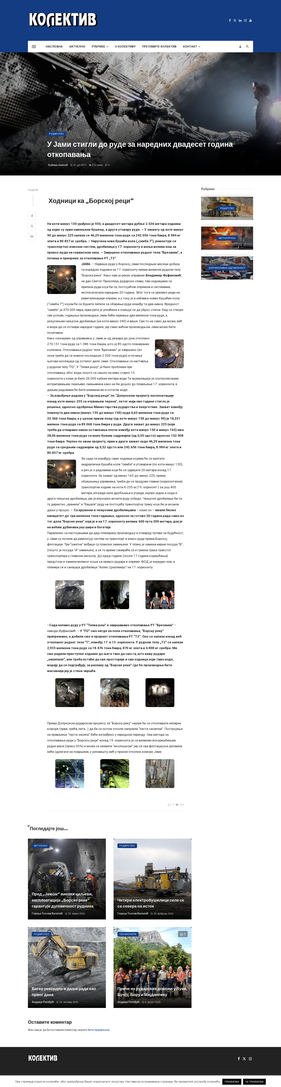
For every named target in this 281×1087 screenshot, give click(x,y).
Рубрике (98, 46)
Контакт (190, 46)
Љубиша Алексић (58, 165)
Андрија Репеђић (43, 1002)
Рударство (56, 134)
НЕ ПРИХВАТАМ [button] (254, 1081)
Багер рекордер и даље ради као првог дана (64, 992)
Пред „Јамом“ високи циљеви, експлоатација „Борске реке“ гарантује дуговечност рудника (62, 900)
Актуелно (77, 46)
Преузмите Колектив (159, 46)
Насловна (54, 46)
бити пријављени (99, 1029)
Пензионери (128, 934)
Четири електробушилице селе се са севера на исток (150, 903)
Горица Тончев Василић (47, 913)
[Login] (240, 46)
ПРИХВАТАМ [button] (232, 1081)
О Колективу (125, 46)
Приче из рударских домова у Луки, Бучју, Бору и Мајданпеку (152, 992)
